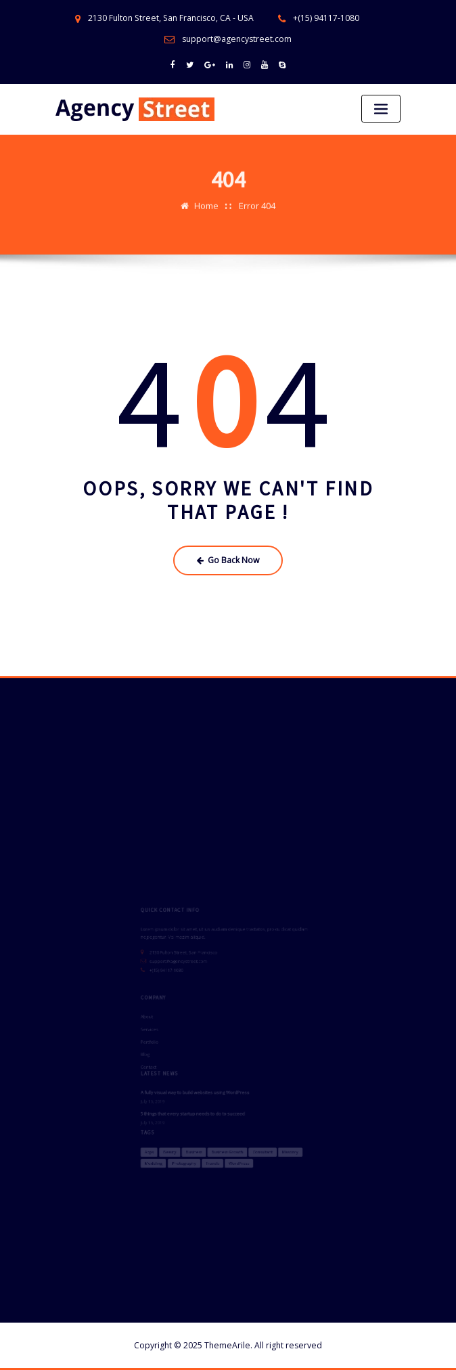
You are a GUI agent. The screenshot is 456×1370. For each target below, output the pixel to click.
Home (206, 196)
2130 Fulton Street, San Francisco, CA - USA (171, 18)
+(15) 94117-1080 (326, 18)
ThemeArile (227, 1345)
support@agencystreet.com (237, 39)
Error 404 (257, 196)
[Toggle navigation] (381, 109)
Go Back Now (228, 560)
